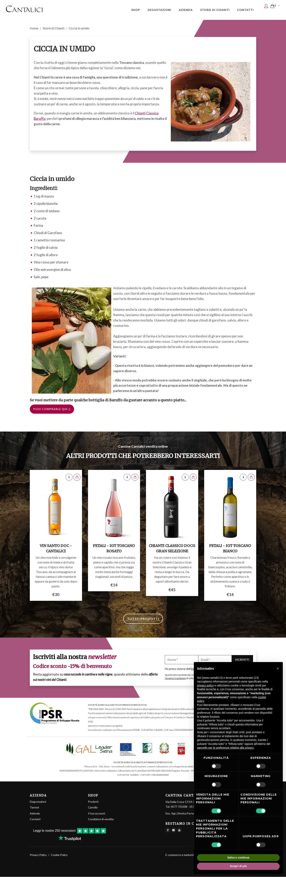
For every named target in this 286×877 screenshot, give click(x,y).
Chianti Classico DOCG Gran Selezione (172, 549)
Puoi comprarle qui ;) (52, 409)
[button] (277, 668)
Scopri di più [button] (238, 866)
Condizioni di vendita (101, 819)
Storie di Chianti (53, 28)
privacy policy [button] (205, 685)
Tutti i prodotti (143, 619)
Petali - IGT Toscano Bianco (230, 549)
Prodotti (93, 801)
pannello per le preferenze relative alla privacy (225, 747)
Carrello (93, 807)
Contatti (35, 819)
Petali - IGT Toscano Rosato (114, 549)
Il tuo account (96, 813)
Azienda (35, 813)
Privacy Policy (38, 855)
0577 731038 (179, 806)
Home (34, 28)
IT (277, 9)
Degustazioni (38, 801)
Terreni (34, 807)
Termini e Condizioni (175, 678)
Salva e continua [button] (238, 857)
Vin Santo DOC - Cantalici (56, 549)
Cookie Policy (59, 855)
